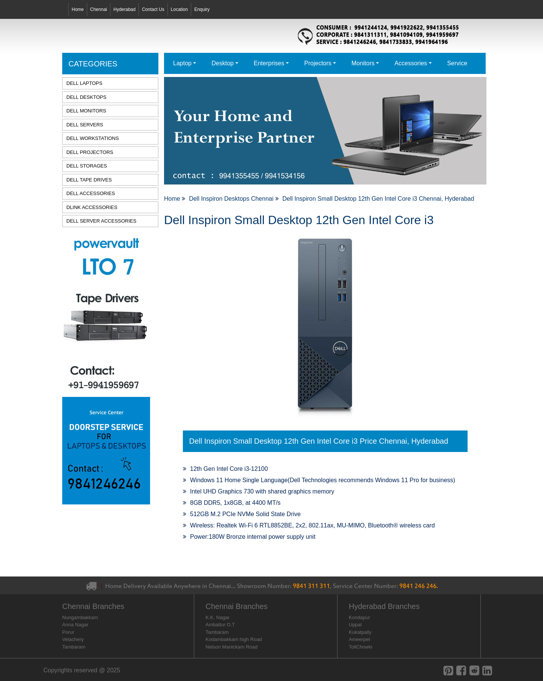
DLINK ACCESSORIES (91, 207)
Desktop (223, 63)
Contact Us (153, 9)
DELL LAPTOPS (84, 83)
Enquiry (202, 9)
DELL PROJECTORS (89, 152)
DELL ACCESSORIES (90, 193)
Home (78, 9)
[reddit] (474, 670)
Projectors (317, 63)
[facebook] (461, 670)
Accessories (410, 63)
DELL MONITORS (86, 111)
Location (179, 9)
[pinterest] (448, 670)
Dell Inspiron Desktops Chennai (232, 198)
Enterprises (269, 63)
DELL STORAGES (86, 166)
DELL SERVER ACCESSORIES (101, 221)
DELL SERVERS (84, 125)
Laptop (182, 63)
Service (457, 63)
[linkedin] (487, 670)
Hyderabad (125, 9)
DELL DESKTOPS (86, 97)
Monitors (362, 63)
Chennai (98, 9)
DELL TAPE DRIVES (89, 180)
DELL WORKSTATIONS (92, 138)
